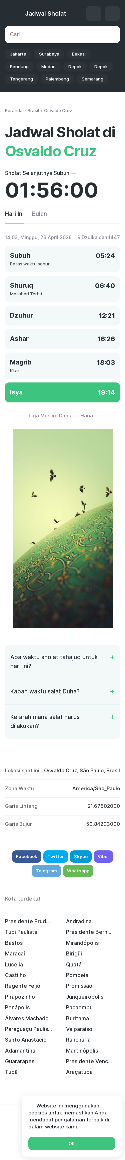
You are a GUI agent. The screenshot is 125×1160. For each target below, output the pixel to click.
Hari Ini (14, 214)
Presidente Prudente (29, 921)
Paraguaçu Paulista (29, 1029)
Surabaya (49, 54)
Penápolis (17, 1007)
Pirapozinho (20, 996)
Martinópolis (82, 1050)
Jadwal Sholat (45, 13)
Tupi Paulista (21, 932)
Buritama (77, 1018)
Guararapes (19, 1061)
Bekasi (79, 54)
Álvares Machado (27, 1018)
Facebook (26, 856)
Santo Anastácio (26, 1039)
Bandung (19, 66)
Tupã (11, 1072)
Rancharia (78, 1039)
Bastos (14, 943)
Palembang (57, 78)
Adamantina (20, 1050)
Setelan (112, 13)
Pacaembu (79, 1007)
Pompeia (77, 975)
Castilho (15, 975)
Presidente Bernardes (90, 932)
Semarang (92, 78)
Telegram (46, 870)
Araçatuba (79, 1072)
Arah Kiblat (93, 13)
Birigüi (74, 953)
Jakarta (18, 54)
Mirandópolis (82, 943)
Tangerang (21, 78)
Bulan (39, 214)
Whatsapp (78, 870)
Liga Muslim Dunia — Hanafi (63, 415)
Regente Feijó (22, 985)
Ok (72, 1143)
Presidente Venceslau (90, 1061)
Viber (103, 856)
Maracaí (15, 953)
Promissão (79, 985)
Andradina (79, 921)
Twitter (55, 856)
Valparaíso (79, 1029)
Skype (81, 856)
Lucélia (14, 964)
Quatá (74, 964)
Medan (48, 66)
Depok (75, 66)
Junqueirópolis (84, 996)
